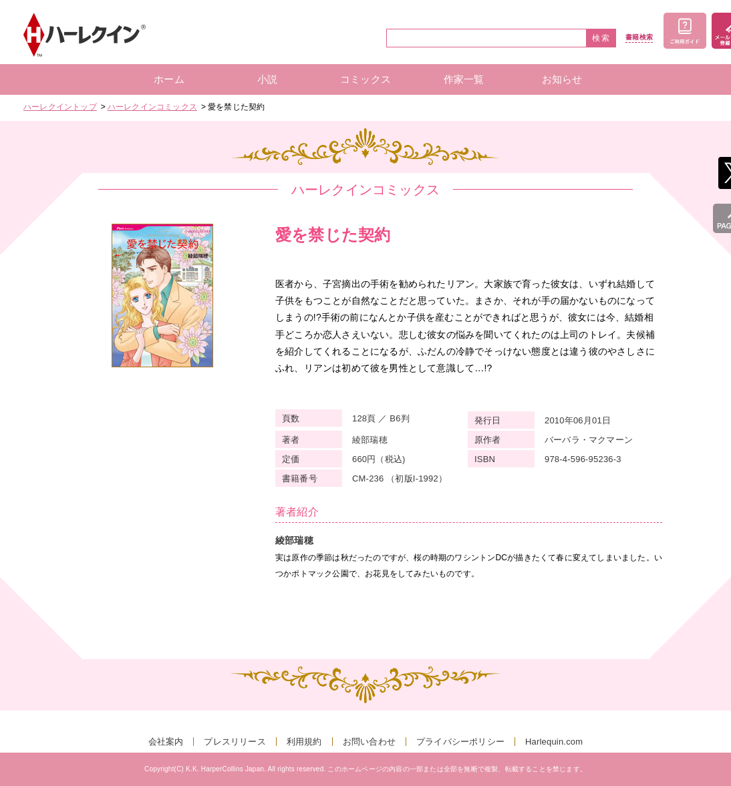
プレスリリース (234, 741)
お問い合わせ (369, 741)
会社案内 (166, 741)
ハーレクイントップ (60, 107)
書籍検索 (639, 37)
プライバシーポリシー (460, 741)
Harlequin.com (554, 741)
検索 (601, 38)
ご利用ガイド (685, 31)
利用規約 (304, 741)
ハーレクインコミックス (152, 107)
